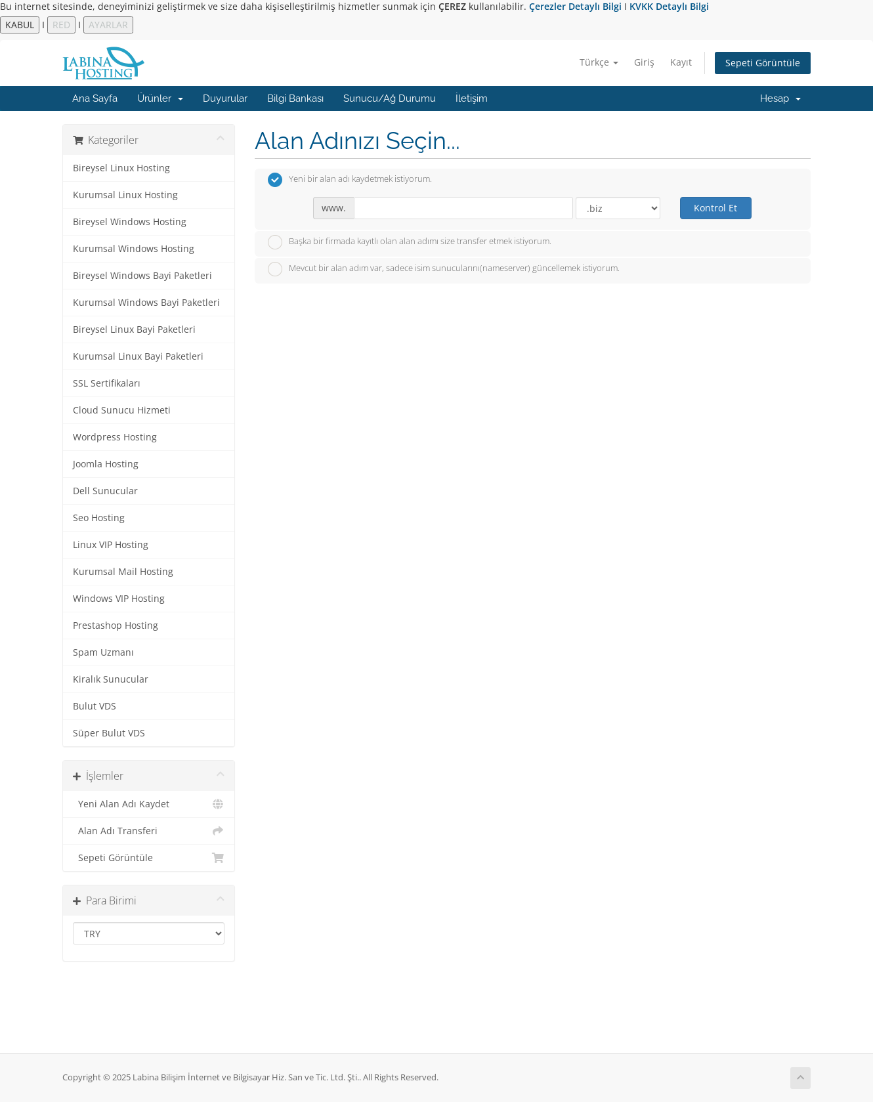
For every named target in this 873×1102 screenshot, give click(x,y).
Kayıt (681, 62)
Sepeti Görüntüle (762, 62)
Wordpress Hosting (115, 437)
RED (61, 24)
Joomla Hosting (105, 464)
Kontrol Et (715, 207)
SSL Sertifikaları (106, 383)
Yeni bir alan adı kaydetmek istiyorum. (350, 180)
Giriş (644, 62)
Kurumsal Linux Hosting (125, 195)
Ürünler (160, 98)
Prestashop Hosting (115, 625)
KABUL (19, 24)
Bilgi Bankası (295, 98)
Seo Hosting (99, 518)
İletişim (472, 98)
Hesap (780, 98)
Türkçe (599, 62)
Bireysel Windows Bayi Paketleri (142, 276)
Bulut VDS (94, 706)
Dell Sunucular (105, 491)
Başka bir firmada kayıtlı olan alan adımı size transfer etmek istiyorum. (409, 242)
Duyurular (225, 98)
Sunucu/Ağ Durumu (389, 98)
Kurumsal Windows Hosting (133, 249)
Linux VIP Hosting (110, 545)
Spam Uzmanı (103, 652)
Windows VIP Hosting (119, 598)
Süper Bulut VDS (109, 733)
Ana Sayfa (94, 98)
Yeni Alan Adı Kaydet (148, 804)
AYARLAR (108, 24)
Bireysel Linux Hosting (121, 168)
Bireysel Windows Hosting (129, 222)
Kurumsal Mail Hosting (123, 572)
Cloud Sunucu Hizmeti (122, 410)
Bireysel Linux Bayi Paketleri (134, 329)
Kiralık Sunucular (110, 679)
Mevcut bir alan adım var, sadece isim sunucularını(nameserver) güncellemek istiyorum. (444, 269)
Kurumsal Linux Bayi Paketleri (138, 356)
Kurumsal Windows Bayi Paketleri (146, 302)
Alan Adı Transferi (148, 831)
